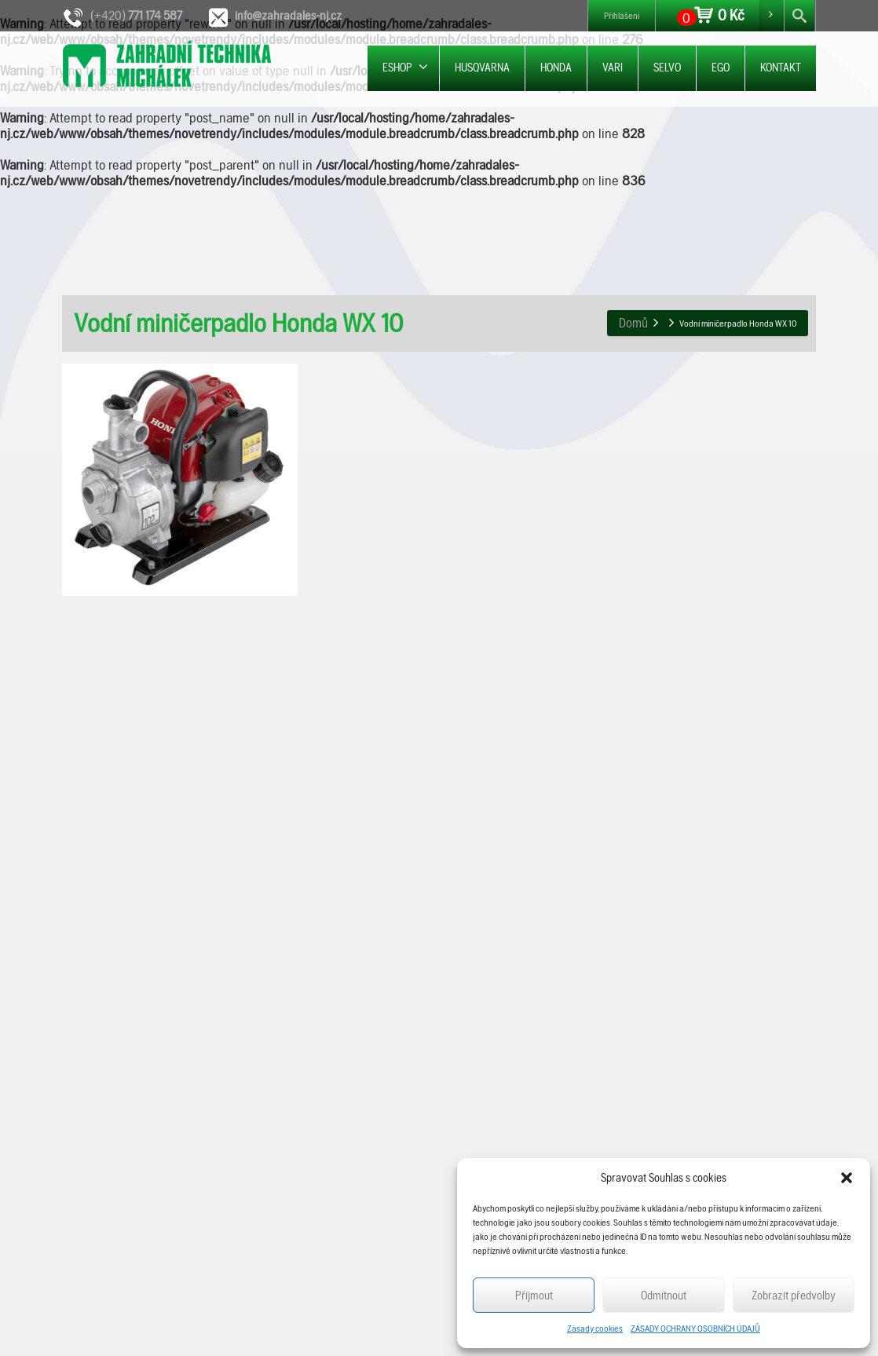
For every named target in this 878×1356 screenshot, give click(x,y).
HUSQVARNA (482, 67)
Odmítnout (663, 1295)
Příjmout (534, 1295)
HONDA (556, 67)
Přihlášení (621, 15)
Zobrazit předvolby (794, 1295)
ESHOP (405, 67)
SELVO (667, 67)
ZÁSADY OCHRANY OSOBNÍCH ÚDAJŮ (695, 1328)
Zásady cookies (595, 1328)
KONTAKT (780, 67)
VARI (612, 67)
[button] (846, 1178)
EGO (721, 67)
